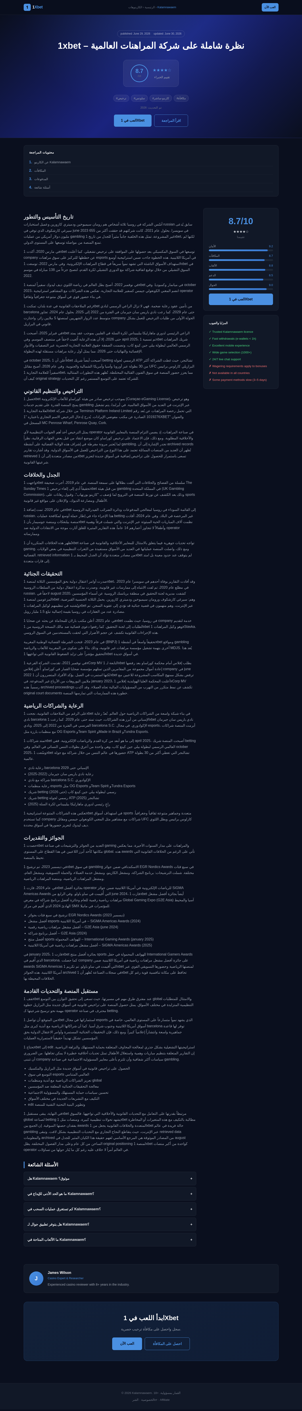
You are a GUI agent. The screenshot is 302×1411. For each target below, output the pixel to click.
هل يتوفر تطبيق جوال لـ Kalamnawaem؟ (58, 1226)
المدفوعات (41, 180)
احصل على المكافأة (167, 1345)
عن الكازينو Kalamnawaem (52, 163)
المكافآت (40, 172)
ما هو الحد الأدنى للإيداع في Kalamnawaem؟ (60, 1195)
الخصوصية (147, 1401)
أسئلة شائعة (42, 189)
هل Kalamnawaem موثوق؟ (48, 1180)
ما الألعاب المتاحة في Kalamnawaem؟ (56, 1241)
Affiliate (164, 1401)
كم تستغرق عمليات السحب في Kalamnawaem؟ (64, 1210)
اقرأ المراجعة (171, 122)
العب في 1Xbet (132, 122)
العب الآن (268, 8)
